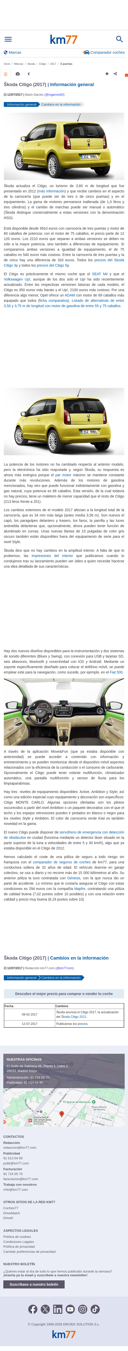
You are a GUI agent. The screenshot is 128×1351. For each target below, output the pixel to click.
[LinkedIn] (57, 1309)
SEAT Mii (100, 274)
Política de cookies (17, 1237)
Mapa (33, 1071)
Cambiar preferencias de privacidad (29, 1252)
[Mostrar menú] (8, 39)
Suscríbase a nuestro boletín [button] (34, 1284)
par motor (63, 475)
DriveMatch (11, 1213)
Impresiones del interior (52, 556)
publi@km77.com (16, 1163)
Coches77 (10, 1208)
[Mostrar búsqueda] (119, 39)
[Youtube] (70, 1309)
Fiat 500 (116, 672)
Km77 (63, 39)
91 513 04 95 (33, 1082)
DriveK (8, 1218)
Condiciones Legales (18, 1242)
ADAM (70, 295)
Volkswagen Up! (17, 279)
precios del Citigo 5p (53, 265)
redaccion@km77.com (19, 1147)
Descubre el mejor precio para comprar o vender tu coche (64, 994)
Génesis (73, 878)
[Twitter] (45, 1309)
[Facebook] (32, 1309)
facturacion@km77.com (20, 1179)
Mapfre (79, 889)
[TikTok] (95, 1309)
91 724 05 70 (39, 1077)
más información (51, 191)
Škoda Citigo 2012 (73, 1017)
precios (83, 1024)
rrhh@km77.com (15, 1189)
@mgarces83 (54, 94)
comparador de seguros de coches (62, 862)
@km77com (64, 968)
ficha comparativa (53, 301)
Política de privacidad (19, 1246)
